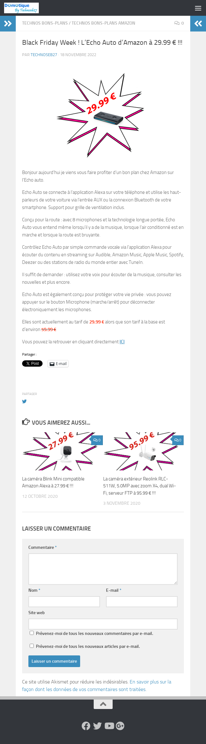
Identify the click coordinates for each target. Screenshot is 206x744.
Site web (36, 612)
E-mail (113, 590)
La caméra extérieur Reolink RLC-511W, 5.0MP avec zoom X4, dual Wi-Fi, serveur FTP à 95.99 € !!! (139, 486)
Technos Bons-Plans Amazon (103, 23)
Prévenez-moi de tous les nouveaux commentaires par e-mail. (94, 633)
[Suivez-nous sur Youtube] (108, 726)
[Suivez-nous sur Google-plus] (120, 726)
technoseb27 (44, 54)
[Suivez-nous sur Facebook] (86, 726)
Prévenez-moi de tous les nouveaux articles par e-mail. (88, 646)
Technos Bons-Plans (45, 23)
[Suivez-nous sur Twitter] (97, 726)
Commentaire (42, 547)
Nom (34, 590)
